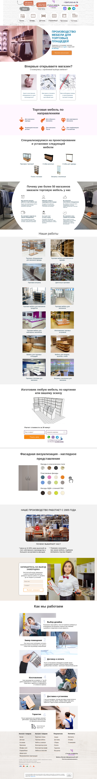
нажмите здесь (33, 776)
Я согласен (69, 775)
